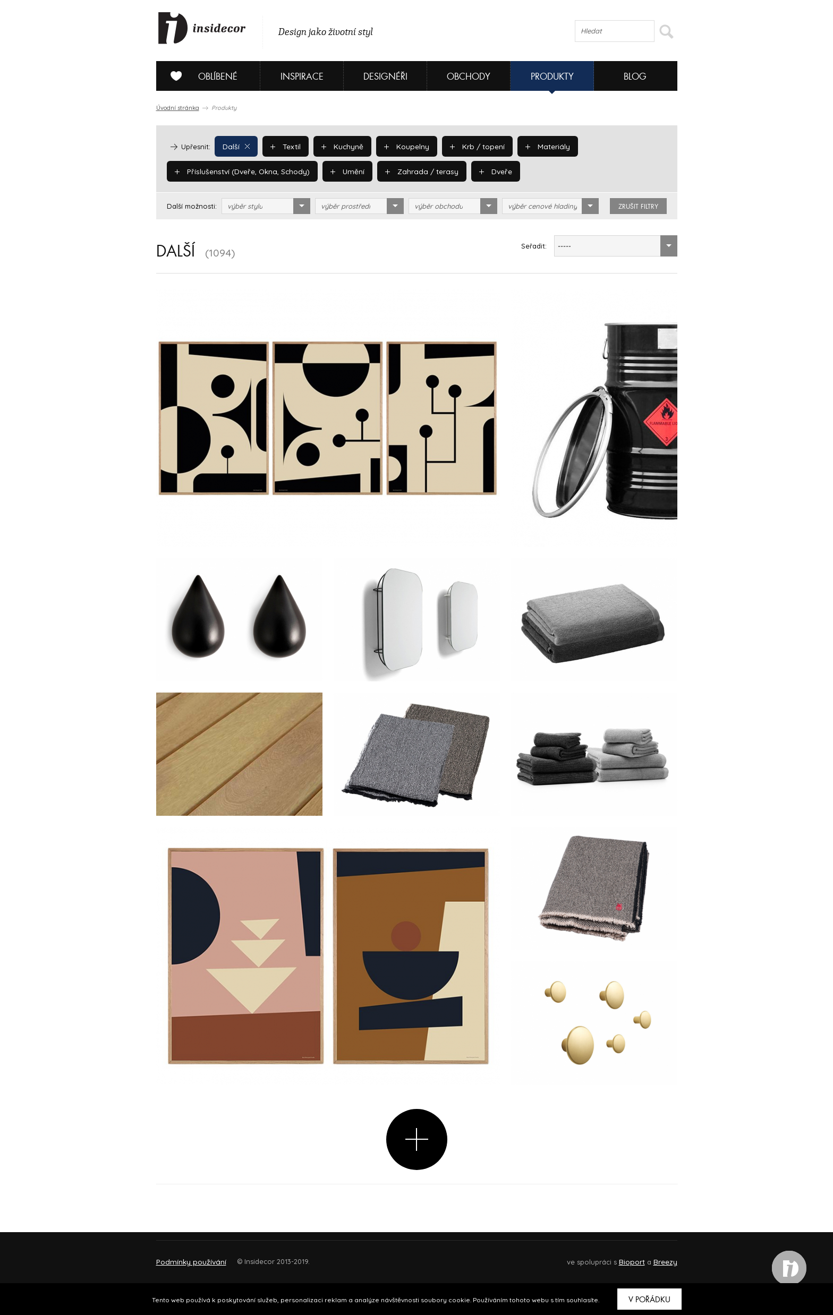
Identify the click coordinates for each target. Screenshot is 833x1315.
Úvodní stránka (177, 108)
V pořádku (649, 1299)
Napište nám (254, 1256)
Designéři (385, 76)
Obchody (468, 76)
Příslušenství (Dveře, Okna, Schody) (240, 171)
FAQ (659, 1256)
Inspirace (302, 76)
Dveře (485, 171)
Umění (342, 171)
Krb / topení (471, 146)
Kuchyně (339, 146)
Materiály (540, 146)
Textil (284, 146)
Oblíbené (200, 76)
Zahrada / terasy (413, 171)
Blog (635, 76)
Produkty (552, 76)
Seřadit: (534, 246)
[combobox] (266, 206)
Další (236, 146)
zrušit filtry (638, 206)
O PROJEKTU (187, 1256)
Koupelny (402, 146)
